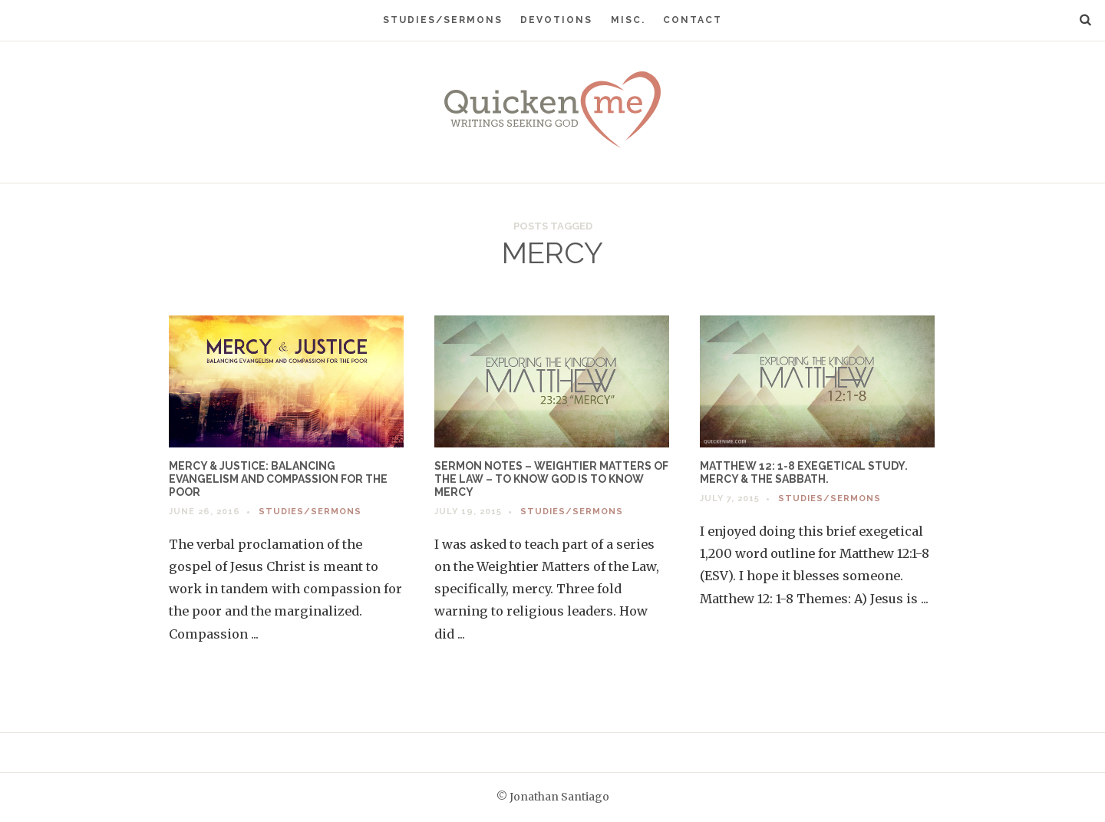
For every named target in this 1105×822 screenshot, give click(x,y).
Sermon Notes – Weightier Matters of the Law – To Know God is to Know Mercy (551, 479)
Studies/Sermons (443, 20)
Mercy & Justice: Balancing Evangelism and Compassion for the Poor (278, 479)
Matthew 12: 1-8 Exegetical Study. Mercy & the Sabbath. (804, 472)
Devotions (556, 20)
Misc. (628, 20)
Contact (692, 20)
